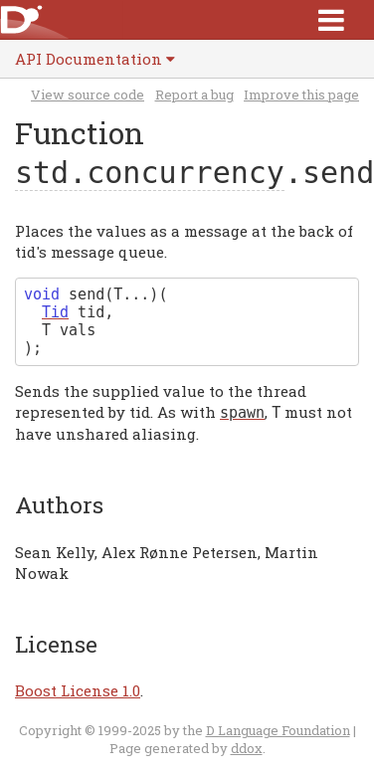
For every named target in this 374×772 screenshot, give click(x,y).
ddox (247, 748)
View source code (87, 94)
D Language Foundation (278, 730)
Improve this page (301, 94)
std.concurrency (149, 172)
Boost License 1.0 (77, 690)
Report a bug (194, 94)
